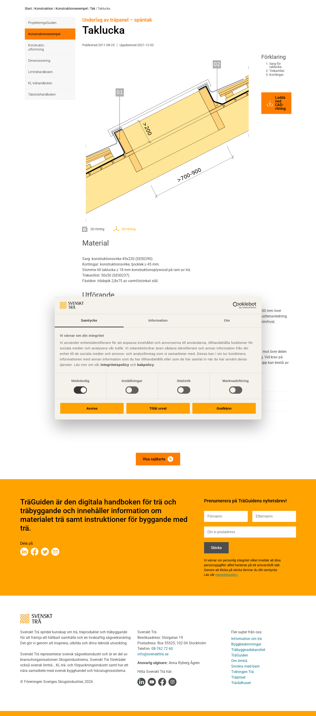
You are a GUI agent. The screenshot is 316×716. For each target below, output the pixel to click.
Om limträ (239, 661)
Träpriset (238, 677)
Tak (92, 8)
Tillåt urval (158, 408)
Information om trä (246, 639)
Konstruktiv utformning (36, 47)
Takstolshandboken (42, 94)
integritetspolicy (114, 365)
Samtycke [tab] (89, 320)
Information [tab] (158, 320)
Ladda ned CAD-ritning (276, 103)
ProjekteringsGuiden (42, 23)
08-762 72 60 (162, 648)
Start (28, 8)
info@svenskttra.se (152, 654)
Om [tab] (227, 320)
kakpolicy (145, 365)
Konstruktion (43, 8)
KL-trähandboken (40, 83)
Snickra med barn (245, 666)
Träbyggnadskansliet (248, 650)
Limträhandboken (40, 72)
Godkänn (223, 408)
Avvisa (91, 408)
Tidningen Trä (242, 672)
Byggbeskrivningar (246, 644)
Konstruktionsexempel (72, 8)
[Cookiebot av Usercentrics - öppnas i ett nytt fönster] (236, 305)
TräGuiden (239, 655)
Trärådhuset (241, 683)
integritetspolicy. (226, 575)
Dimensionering (39, 60)
